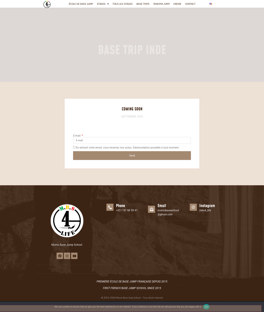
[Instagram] (193, 207)
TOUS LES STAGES (122, 3)
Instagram (207, 206)
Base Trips (143, 3)
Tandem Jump (161, 3)
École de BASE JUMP (81, 3)
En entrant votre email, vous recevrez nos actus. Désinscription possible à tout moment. (127, 147)
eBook (177, 3)
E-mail (77, 135)
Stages (103, 4)
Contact (190, 3)
